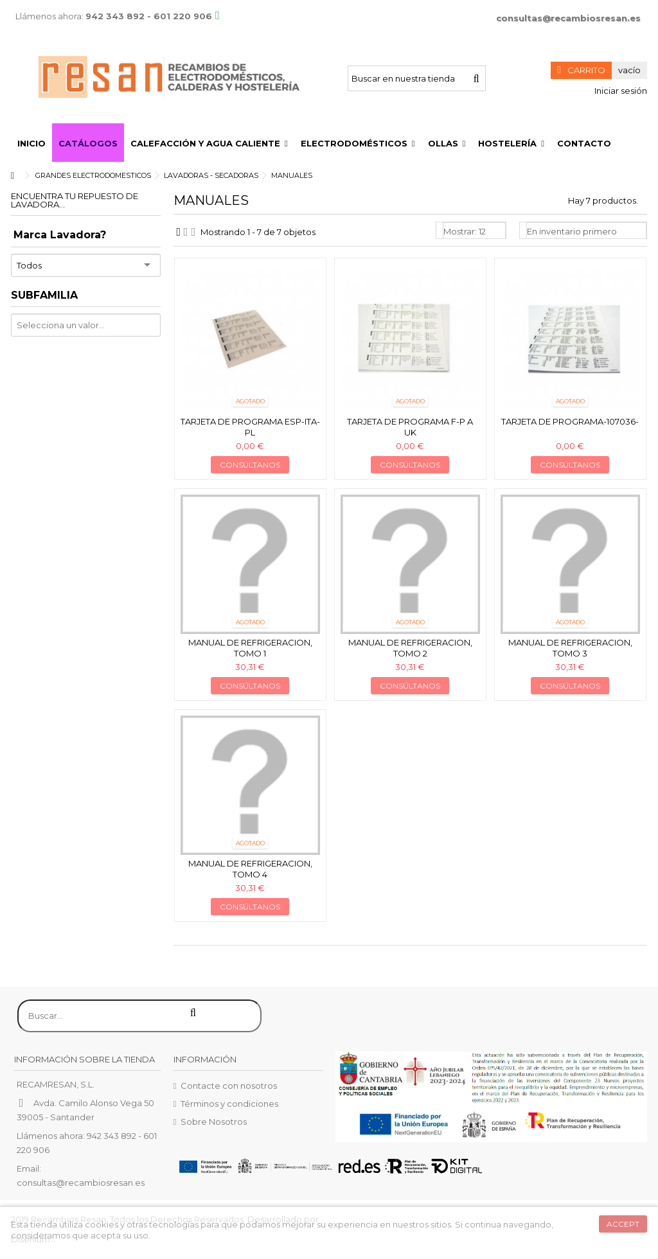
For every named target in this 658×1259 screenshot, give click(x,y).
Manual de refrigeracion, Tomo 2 (410, 647)
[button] (209, 142)
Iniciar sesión (619, 90)
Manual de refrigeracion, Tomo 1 (250, 647)
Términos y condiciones (229, 1103)
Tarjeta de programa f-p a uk (410, 426)
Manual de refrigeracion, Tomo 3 (570, 647)
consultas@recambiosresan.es (568, 18)
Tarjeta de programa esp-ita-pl (250, 426)
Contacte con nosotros (229, 1085)
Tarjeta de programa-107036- (570, 421)
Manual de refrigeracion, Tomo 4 (250, 868)
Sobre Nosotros (214, 1121)
